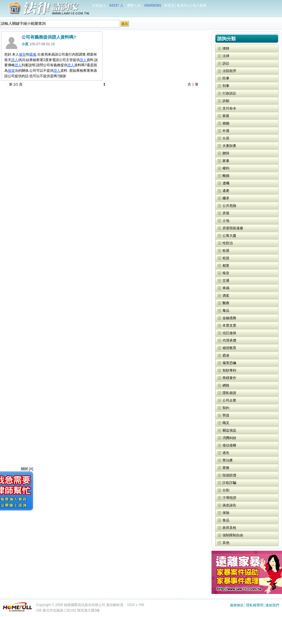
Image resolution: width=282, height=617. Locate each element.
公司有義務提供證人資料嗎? (49, 37)
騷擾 (32, 54)
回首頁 (169, 5)
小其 (25, 44)
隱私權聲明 (254, 605)
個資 (11, 71)
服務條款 (237, 605)
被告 (22, 54)
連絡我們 (272, 605)
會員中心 (183, 5)
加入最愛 (199, 5)
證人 (14, 60)
